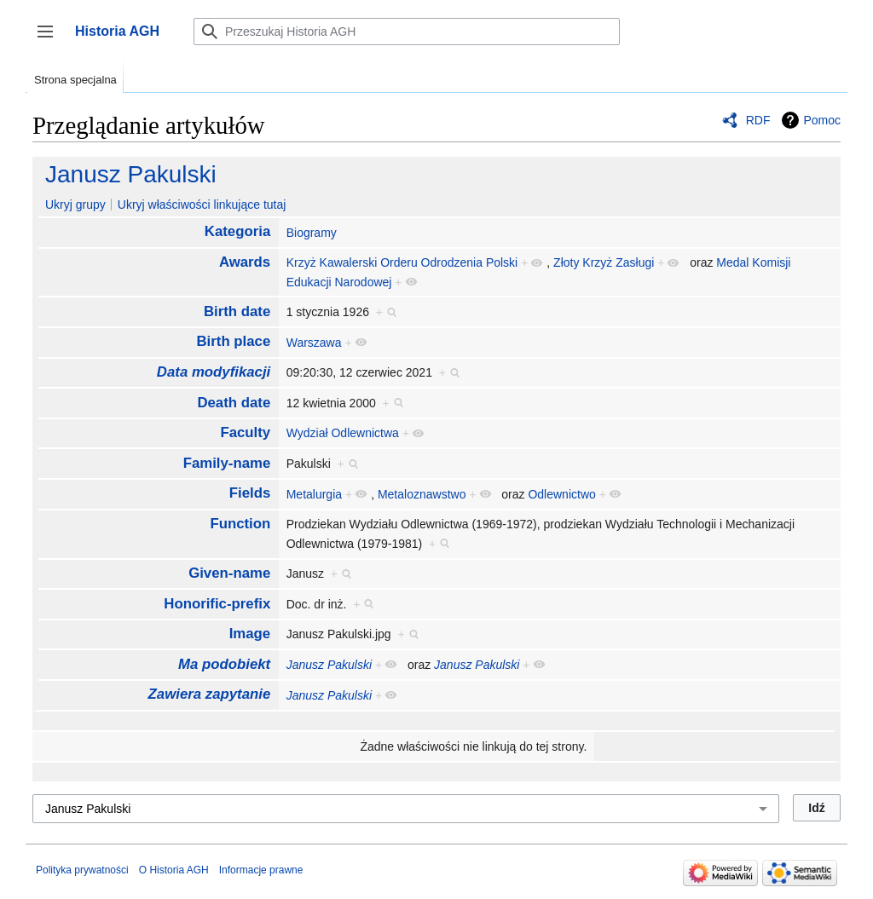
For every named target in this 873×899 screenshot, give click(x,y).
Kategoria (237, 231)
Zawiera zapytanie (209, 694)
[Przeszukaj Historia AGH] (407, 31)
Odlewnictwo (561, 494)
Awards (244, 262)
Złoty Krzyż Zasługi (603, 262)
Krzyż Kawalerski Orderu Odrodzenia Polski (402, 262)
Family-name (227, 463)
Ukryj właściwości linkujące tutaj (202, 204)
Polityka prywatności (82, 870)
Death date (233, 403)
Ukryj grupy (75, 204)
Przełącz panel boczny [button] (51, 39)
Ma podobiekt (224, 664)
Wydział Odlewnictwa (342, 433)
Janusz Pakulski (131, 174)
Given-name (229, 573)
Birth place (233, 341)
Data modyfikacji (213, 372)
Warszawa (314, 342)
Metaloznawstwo (422, 494)
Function (240, 524)
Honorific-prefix (217, 604)
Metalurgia (314, 494)
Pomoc (822, 120)
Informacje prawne (261, 870)
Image (250, 633)
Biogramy (311, 232)
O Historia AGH (174, 870)
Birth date (237, 311)
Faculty (245, 432)
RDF (758, 120)
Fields (250, 493)
